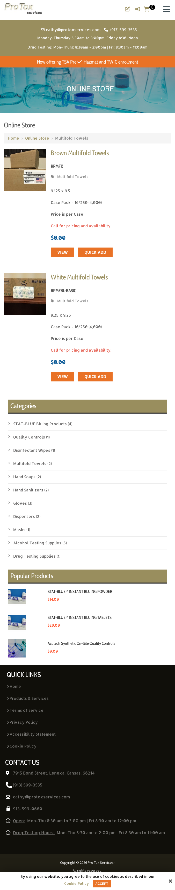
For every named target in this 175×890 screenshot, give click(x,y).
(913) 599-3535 (120, 29)
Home (13, 138)
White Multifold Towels (79, 277)
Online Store (37, 138)
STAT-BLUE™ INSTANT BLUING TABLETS (80, 617)
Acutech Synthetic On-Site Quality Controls (81, 643)
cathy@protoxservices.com (71, 29)
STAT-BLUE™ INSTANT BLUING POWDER (80, 591)
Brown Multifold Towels (80, 153)
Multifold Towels (72, 176)
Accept (101, 884)
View (62, 252)
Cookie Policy (76, 883)
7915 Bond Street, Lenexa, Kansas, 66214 (54, 773)
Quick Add (95, 252)
